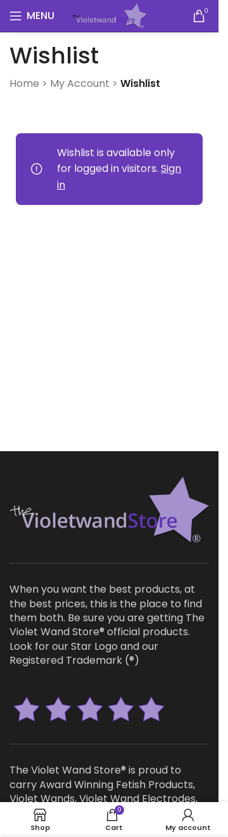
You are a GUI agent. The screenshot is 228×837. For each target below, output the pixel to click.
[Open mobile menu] (32, 16)
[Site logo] (109, 15)
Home (24, 83)
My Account (80, 83)
